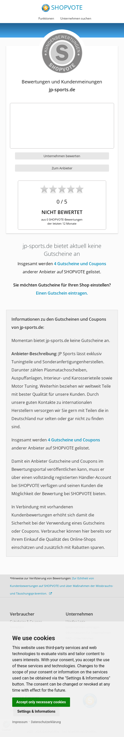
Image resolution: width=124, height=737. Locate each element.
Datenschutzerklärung (46, 722)
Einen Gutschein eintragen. (62, 293)
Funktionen (46, 18)
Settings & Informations (36, 711)
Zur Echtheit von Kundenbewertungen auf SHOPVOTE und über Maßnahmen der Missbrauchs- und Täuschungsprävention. (61, 585)
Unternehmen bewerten (62, 156)
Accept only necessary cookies (41, 702)
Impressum (19, 722)
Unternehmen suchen (75, 18)
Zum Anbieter (62, 168)
